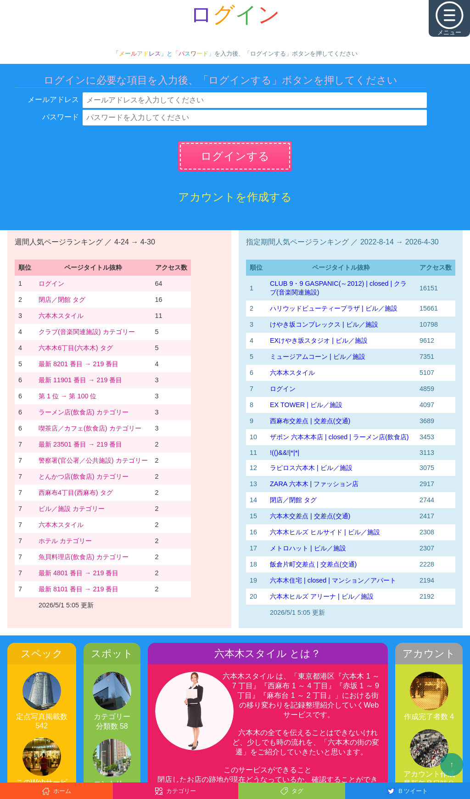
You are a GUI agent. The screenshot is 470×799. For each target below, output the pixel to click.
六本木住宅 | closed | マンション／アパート (333, 580)
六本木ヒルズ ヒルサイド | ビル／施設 (325, 532)
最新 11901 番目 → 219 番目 (80, 380)
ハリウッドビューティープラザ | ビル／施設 (333, 308)
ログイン (51, 283)
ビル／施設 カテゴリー (72, 508)
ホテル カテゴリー (65, 540)
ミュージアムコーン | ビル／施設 (317, 356)
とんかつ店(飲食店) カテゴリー (84, 476)
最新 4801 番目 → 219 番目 (78, 573)
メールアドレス (53, 99)
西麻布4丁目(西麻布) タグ (76, 492)
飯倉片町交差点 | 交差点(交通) (313, 564)
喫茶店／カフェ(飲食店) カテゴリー (90, 428)
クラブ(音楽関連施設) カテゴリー (87, 331)
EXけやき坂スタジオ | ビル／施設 (319, 340)
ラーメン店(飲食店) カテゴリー (84, 412)
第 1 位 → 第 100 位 (67, 396)
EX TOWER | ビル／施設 (306, 404)
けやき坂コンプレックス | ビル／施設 (324, 324)
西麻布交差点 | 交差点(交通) (310, 421)
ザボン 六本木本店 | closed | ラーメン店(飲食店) (339, 437)
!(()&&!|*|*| (284, 452)
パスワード (60, 117)
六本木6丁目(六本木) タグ (76, 347)
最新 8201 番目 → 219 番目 (78, 364)
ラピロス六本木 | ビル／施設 (311, 467)
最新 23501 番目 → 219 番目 (80, 444)
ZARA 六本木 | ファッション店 (314, 483)
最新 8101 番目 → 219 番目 (78, 589)
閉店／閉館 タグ (62, 299)
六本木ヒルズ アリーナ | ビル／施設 (322, 596)
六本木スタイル (61, 315)
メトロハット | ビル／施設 (308, 548)
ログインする (235, 156)
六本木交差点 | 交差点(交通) (310, 516)
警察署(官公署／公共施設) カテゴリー (93, 460)
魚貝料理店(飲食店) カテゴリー (84, 557)
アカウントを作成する (235, 197)
